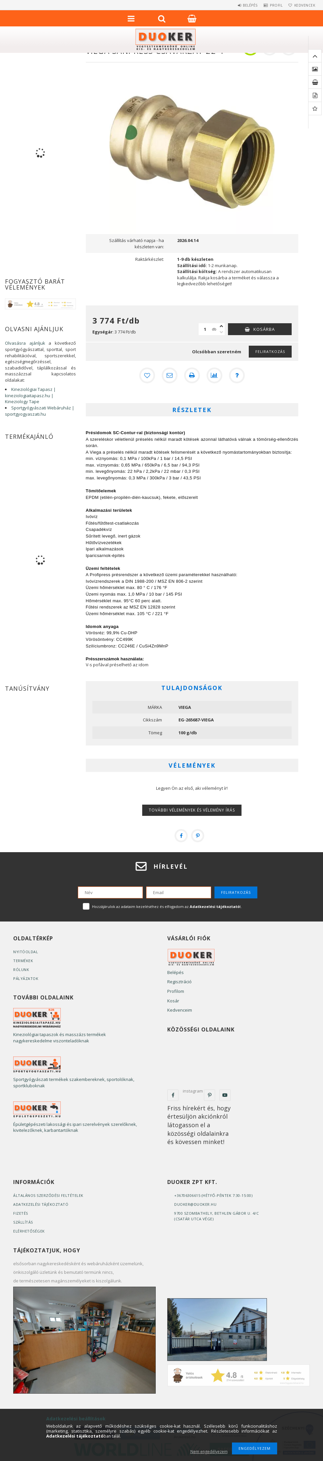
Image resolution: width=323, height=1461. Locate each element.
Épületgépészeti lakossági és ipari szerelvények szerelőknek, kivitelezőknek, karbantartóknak (75, 1127)
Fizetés (20, 1213)
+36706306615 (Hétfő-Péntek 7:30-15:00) (213, 1195)
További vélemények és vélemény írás (192, 810)
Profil (270, 5)
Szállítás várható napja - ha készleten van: (136, 243)
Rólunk (21, 969)
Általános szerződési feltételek (48, 1195)
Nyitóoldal (25, 951)
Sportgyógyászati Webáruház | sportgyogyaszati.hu (39, 411)
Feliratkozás (270, 351)
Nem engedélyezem (209, 1451)
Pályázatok (25, 978)
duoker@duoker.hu (195, 1204)
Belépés (240, 5)
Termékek (23, 960)
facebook (172, 1095)
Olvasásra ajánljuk (25, 343)
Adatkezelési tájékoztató (40, 1204)
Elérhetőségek (29, 1231)
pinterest (209, 1095)
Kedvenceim (179, 1010)
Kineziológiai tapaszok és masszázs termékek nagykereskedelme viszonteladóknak (59, 1037)
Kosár (173, 1001)
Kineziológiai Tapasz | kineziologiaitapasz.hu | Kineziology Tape (30, 395)
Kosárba (264, 329)
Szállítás (23, 1222)
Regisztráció (179, 982)
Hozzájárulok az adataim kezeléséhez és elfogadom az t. (167, 906)
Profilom (175, 991)
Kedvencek (302, 5)
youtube (225, 1095)
